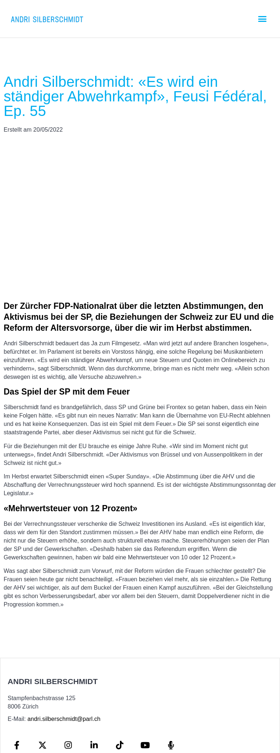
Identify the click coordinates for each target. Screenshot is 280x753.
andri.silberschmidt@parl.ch (63, 719)
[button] (262, 19)
